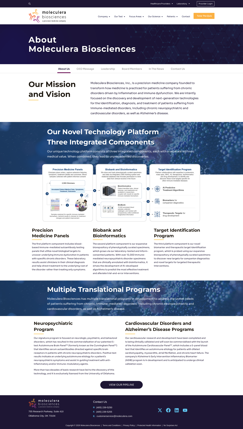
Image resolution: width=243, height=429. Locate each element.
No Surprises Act (170, 425)
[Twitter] (160, 410)
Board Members (132, 69)
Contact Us (178, 69)
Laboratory (183, 3)
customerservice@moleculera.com (114, 416)
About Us (64, 69)
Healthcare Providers (161, 3)
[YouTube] (185, 410)
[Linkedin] (176, 410)
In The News (156, 69)
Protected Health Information (149, 425)
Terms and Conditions (112, 425)
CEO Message (85, 69)
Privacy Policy (129, 425)
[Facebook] (168, 410)
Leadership (108, 69)
